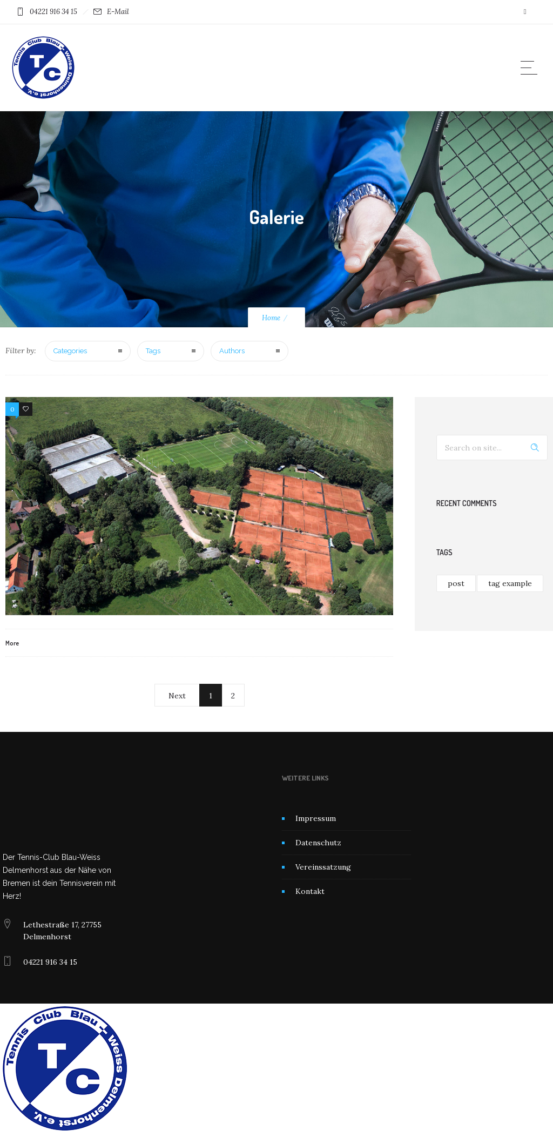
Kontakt (310, 891)
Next (177, 696)
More (12, 643)
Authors (232, 351)
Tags (153, 351)
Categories (70, 351)
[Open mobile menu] (531, 67)
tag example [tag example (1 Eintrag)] (510, 583)
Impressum (315, 818)
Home (271, 317)
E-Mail (118, 11)
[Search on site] (492, 447)
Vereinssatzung (323, 867)
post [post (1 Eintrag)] (456, 583)
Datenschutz (318, 842)
